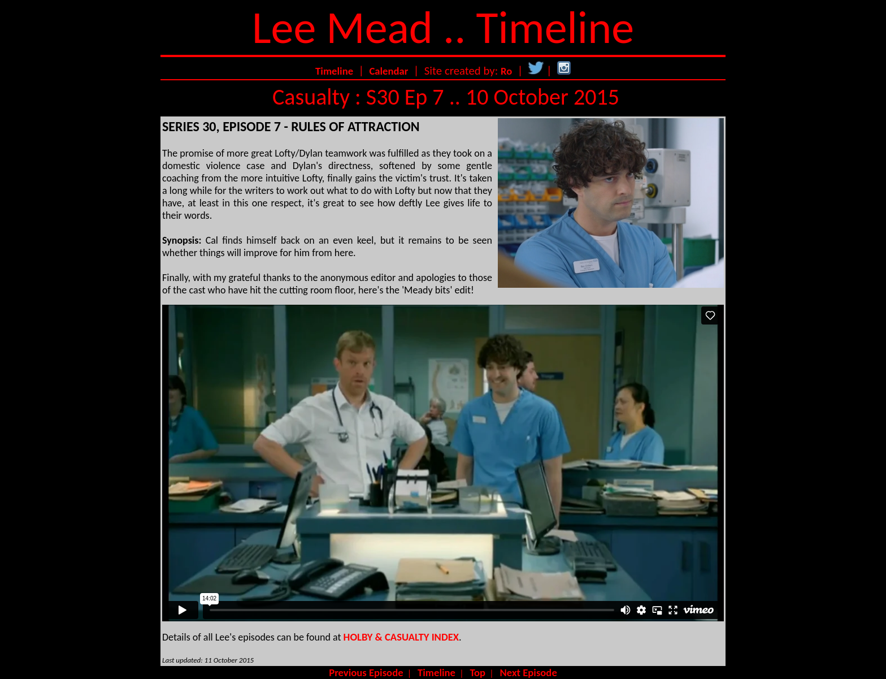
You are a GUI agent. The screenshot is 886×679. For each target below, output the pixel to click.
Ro (506, 70)
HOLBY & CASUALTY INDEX (401, 636)
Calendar (388, 70)
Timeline (334, 70)
